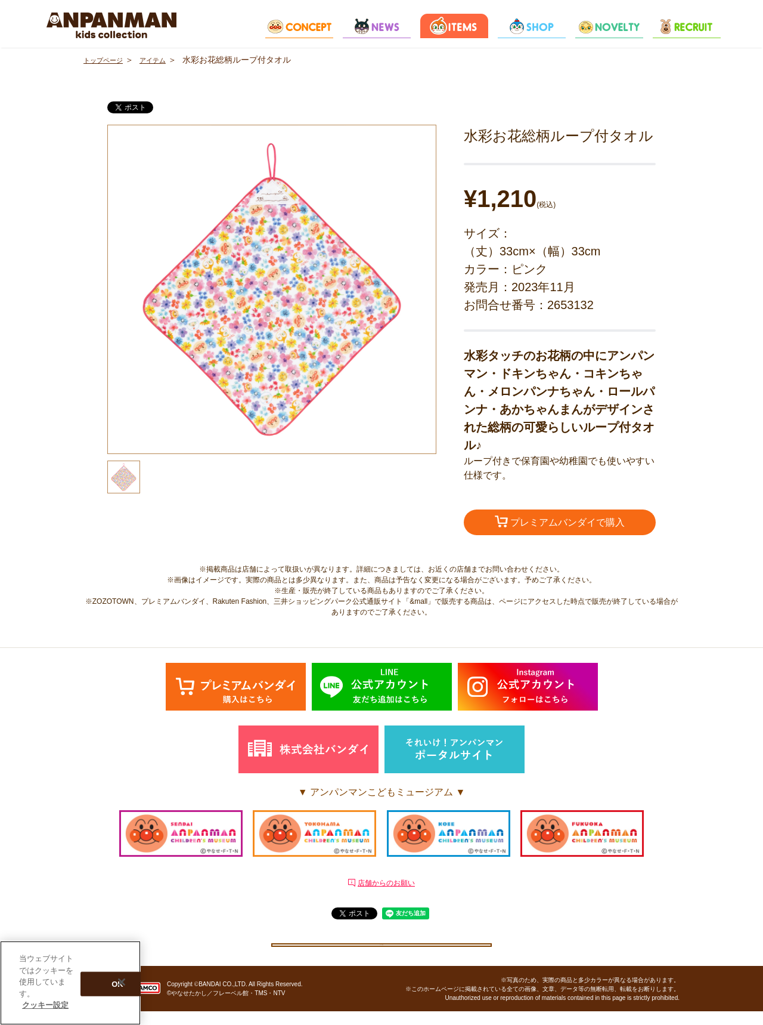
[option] (272, 289)
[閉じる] (121, 982)
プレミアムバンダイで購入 (559, 523)
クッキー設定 (381, 950)
